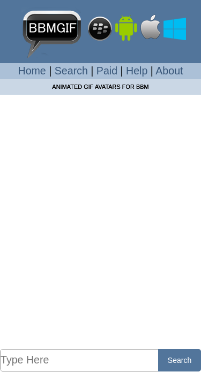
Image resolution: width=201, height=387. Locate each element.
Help (136, 71)
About (169, 71)
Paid (106, 71)
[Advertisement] (100, 221)
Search (71, 71)
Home (32, 71)
